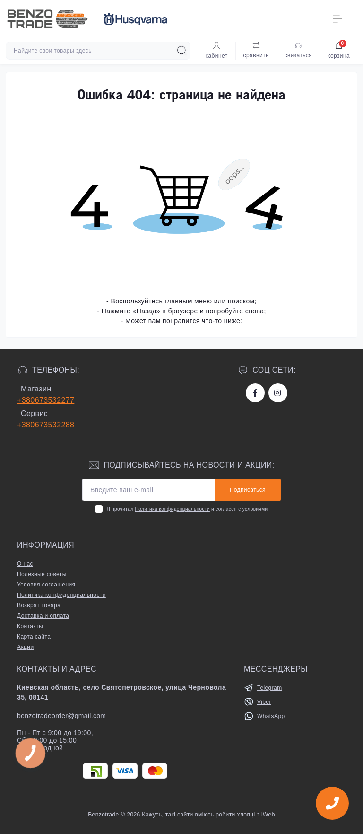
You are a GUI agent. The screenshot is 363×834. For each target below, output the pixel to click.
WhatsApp (271, 716)
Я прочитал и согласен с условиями (187, 509)
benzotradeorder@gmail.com (61, 715)
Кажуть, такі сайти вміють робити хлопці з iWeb (207, 814)
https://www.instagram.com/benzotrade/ (277, 393)
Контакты (30, 626)
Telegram (269, 687)
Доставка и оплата (43, 615)
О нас (25, 563)
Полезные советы (42, 574)
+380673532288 (45, 425)
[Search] (181, 51)
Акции (25, 647)
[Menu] (337, 19)
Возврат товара (38, 605)
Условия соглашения (46, 584)
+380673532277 (45, 400)
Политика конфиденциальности (172, 509)
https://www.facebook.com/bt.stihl (255, 393)
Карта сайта (34, 636)
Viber (264, 702)
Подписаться (248, 490)
